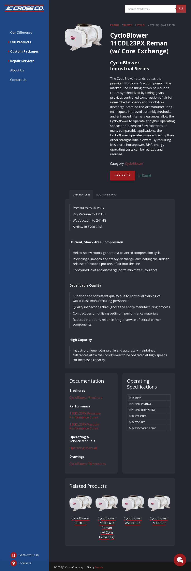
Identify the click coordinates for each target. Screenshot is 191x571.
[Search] (181, 9)
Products (115, 25)
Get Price (122, 175)
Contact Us (18, 80)
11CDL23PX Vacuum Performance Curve (84, 426)
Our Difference (21, 32)
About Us (17, 70)
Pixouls (99, 567)
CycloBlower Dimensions (87, 464)
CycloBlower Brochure (85, 398)
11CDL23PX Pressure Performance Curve (85, 415)
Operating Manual (83, 448)
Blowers (128, 25)
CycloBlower (142, 25)
